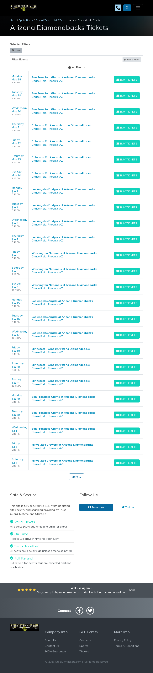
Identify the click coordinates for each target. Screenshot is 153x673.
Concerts (85, 640)
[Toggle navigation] (138, 7)
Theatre (84, 651)
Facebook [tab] (96, 507)
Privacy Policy (122, 640)
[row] (76, 79)
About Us (50, 640)
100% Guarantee (55, 651)
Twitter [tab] (128, 507)
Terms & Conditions (126, 646)
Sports (83, 646)
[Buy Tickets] (127, 79)
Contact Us (52, 646)
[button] (127, 7)
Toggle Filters (132, 59)
